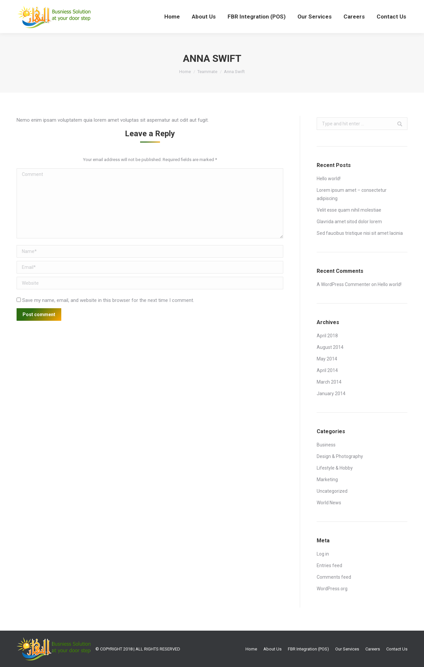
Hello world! (329, 178)
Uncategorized (332, 491)
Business (326, 444)
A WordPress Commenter (343, 284)
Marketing (327, 479)
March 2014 (329, 382)
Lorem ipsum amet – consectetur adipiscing (352, 194)
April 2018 (327, 335)
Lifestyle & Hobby (335, 468)
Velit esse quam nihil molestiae (349, 210)
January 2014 (331, 393)
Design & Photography (340, 456)
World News (329, 502)
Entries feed (329, 565)
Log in (323, 554)
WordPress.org (332, 588)
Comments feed (334, 577)
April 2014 (327, 370)
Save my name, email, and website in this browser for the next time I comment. (108, 300)
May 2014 (327, 358)
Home (185, 71)
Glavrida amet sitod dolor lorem (349, 221)
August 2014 (330, 347)
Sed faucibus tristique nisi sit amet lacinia (360, 233)
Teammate (207, 71)
